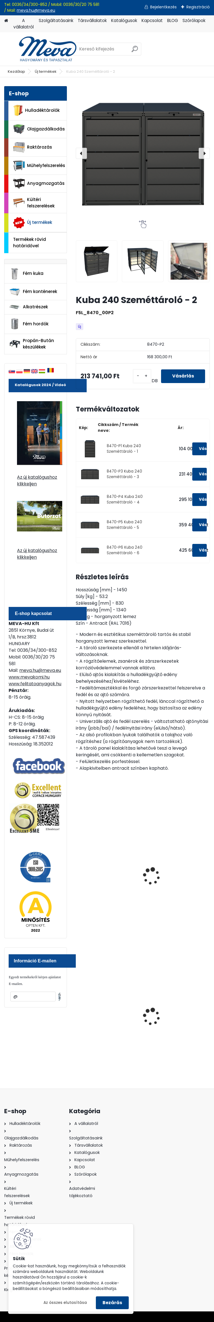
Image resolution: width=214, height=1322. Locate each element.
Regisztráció (198, 7)
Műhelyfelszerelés (39, 166)
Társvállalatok (92, 20)
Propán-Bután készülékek (31, 344)
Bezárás (112, 1302)
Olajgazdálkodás (39, 129)
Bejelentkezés (163, 7)
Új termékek (46, 71)
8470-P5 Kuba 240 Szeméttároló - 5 (124, 524)
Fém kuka (26, 274)
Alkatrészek (28, 307)
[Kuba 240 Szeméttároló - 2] (143, 153)
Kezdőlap (16, 71)
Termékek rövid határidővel (29, 242)
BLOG (172, 20)
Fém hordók (28, 324)
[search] (135, 51)
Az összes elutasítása (65, 1302)
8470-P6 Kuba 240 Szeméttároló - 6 (124, 550)
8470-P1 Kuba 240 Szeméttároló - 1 (124, 448)
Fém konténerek (33, 291)
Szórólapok (194, 20)
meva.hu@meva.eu (36, 10)
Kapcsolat (152, 20)
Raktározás (32, 147)
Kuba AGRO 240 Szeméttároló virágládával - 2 (166, 882)
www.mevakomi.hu (29, 677)
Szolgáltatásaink (56, 20)
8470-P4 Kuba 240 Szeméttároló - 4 (125, 499)
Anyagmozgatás (39, 184)
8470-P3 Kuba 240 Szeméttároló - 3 (124, 474)
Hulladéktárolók (36, 110)
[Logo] (42, 49)
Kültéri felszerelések (34, 203)
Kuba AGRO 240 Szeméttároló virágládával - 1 (97, 882)
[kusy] (142, 376)
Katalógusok (124, 20)
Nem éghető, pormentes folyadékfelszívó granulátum (106, 1020)
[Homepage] (6, 20)
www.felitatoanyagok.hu (35, 684)
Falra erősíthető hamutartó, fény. (167, 1017)
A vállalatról (23, 24)
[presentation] (81, 153)
